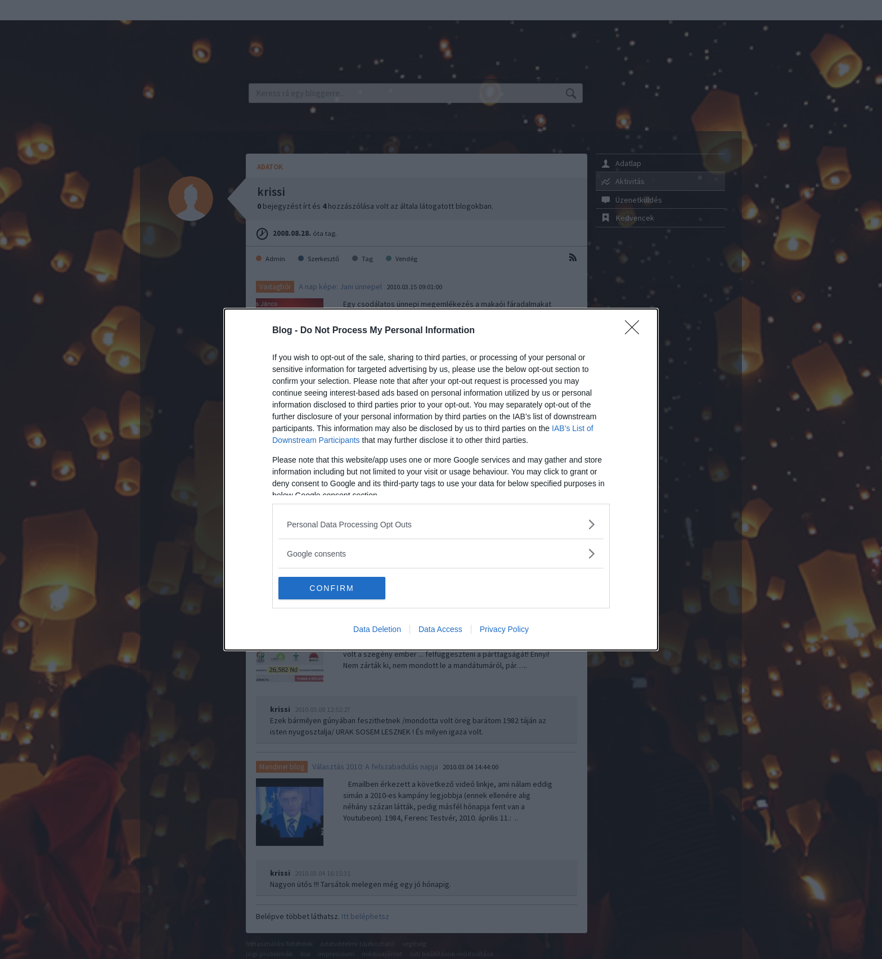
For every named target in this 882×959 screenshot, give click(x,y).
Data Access (440, 629)
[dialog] (441, 479)
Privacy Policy (504, 629)
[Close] (635, 331)
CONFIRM (331, 588)
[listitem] (441, 524)
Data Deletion (377, 629)
